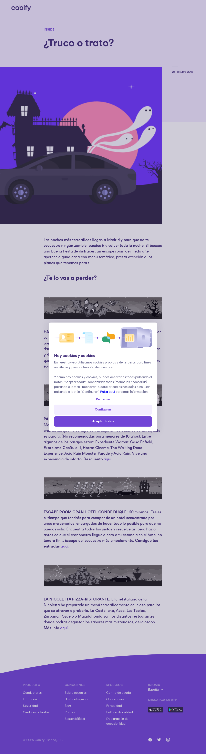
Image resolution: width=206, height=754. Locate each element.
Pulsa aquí (107, 392)
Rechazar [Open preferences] (103, 399)
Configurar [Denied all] (103, 409)
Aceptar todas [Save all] (103, 421)
